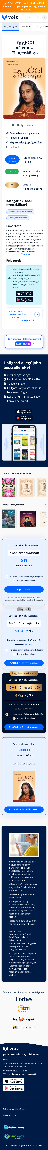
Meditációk (26, 26)
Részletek (26, 9)
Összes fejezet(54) (25, 320)
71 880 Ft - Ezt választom (24, 727)
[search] (28, 17)
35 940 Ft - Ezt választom (24, 663)
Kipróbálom (23, 343)
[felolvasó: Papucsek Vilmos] (19, 137)
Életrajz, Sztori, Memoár (18, 218)
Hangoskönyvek (10, 26)
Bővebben (25, 254)
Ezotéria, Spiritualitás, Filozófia (20, 212)
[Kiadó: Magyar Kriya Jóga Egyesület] (26, 142)
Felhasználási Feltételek (14, 1109)
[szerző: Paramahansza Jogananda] (24, 133)
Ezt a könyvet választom (24, 809)
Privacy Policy (9, 1115)
